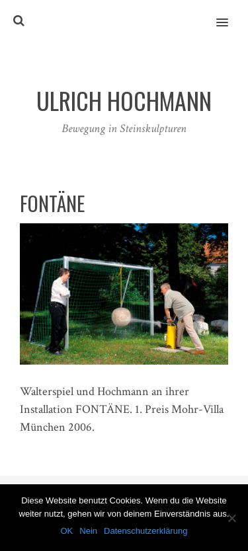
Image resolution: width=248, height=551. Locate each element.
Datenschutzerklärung (145, 531)
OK (66, 531)
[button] (230, 14)
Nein (88, 531)
